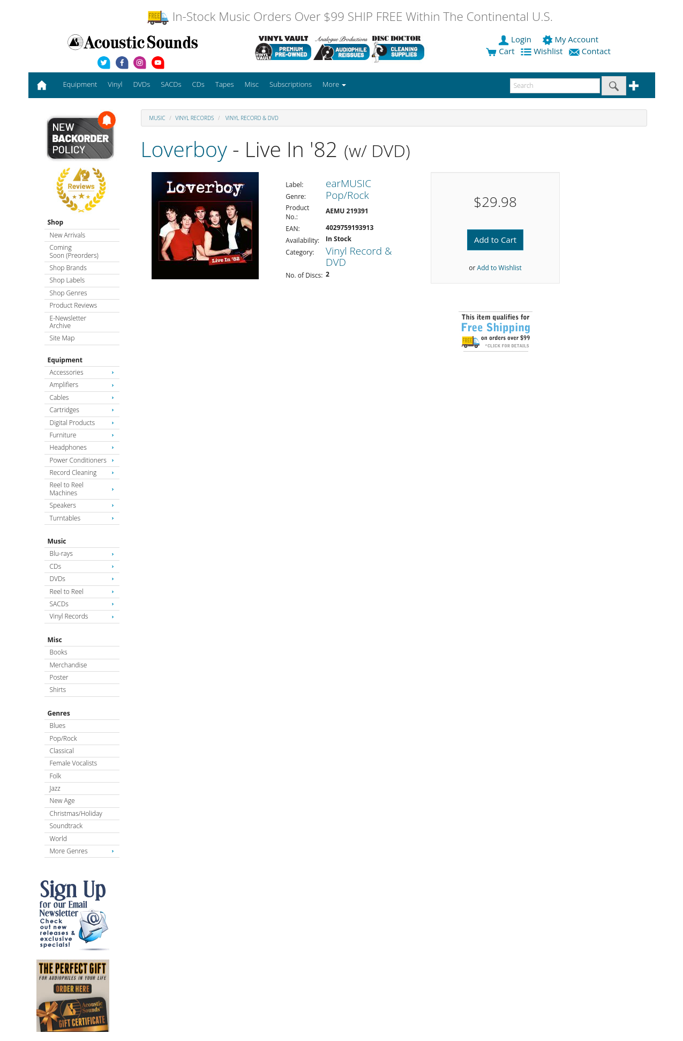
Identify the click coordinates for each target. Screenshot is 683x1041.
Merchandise (68, 665)
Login (516, 39)
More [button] (334, 84)
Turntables (82, 518)
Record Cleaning (82, 472)
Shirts (58, 689)
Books (58, 652)
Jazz (55, 788)
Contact (591, 51)
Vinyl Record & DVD (251, 118)
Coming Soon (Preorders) (74, 251)
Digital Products (82, 422)
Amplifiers (82, 384)
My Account (571, 39)
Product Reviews (73, 305)
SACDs (82, 603)
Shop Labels (67, 280)
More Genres (82, 851)
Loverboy (184, 149)
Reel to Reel (82, 591)
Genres (59, 713)
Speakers (82, 505)
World (58, 838)
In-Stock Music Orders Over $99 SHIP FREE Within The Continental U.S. (349, 16)
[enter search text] (555, 85)
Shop (56, 222)
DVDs (82, 578)
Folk (56, 775)
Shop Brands (68, 267)
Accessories (82, 372)
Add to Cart (495, 239)
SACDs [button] (171, 84)
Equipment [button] (80, 84)
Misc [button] (251, 84)
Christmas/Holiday (76, 813)
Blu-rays (82, 553)
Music (57, 541)
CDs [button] (198, 84)
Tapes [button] (224, 84)
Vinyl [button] (115, 84)
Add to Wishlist (499, 267)
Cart (500, 51)
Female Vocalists (73, 763)
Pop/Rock (63, 738)
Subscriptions (290, 84)
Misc (55, 639)
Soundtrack (66, 825)
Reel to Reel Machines (82, 488)
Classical (62, 750)
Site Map (62, 338)
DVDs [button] (141, 84)
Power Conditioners (82, 460)
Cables (82, 397)
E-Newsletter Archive (68, 322)
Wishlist (543, 51)
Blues (58, 725)
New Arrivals (67, 235)
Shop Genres (68, 293)
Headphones (82, 447)
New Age (62, 800)
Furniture (82, 435)
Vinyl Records (82, 616)
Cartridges (82, 409)
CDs (82, 566)
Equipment (65, 360)
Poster (59, 677)
